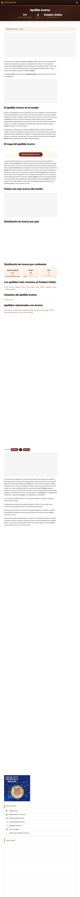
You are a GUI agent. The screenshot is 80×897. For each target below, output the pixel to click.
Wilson (42, 265)
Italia (14, 231)
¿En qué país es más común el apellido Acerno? (20, 304)
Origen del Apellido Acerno (16, 628)
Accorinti (24, 288)
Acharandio (7, 290)
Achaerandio (45, 288)
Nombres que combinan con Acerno (19, 643)
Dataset (55, 838)
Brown (23, 265)
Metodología (17, 838)
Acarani (11, 454)
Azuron (11, 552)
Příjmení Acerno (14, 682)
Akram (11, 560)
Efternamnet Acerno (16, 698)
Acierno (6, 278)
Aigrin (10, 539)
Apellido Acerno (13, 621)
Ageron (11, 476)
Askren (11, 488)
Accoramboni (8, 288)
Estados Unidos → (11, 267)
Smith (6, 265)
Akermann (12, 543)
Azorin (10, 531)
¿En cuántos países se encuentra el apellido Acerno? (22, 317)
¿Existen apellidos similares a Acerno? (18, 335)
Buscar (55, 769)
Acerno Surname (15, 655)
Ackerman (12, 492)
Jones (28, 265)
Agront (11, 573)
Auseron (11, 522)
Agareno (11, 450)
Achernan (15, 290)
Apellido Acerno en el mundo (17, 624)
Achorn (20, 290)
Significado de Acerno (15, 635)
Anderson (48, 265)
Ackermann (12, 497)
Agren (10, 556)
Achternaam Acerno (15, 678)
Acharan (51, 288)
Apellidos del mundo (11, 29)
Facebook (26, 341)
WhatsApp (14, 341)
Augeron (11, 514)
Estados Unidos (17, 227)
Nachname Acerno (15, 661)
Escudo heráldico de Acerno (17, 632)
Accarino (11, 438)
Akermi (11, 429)
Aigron (11, 564)
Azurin (10, 548)
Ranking (38, 838)
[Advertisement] (40, 45)
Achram (11, 442)
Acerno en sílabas (14, 639)
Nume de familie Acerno (17, 695)
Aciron (25, 290)
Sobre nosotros (28, 838)
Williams (17, 265)
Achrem (11, 433)
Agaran (11, 518)
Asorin (10, 501)
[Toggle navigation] (77, 3)
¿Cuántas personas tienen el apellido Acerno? (20, 323)
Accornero (31, 288)
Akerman (11, 535)
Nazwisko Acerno (15, 675)
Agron (10, 569)
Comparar (46, 838)
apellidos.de (39, 831)
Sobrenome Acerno (15, 672)
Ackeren (30, 290)
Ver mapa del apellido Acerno (31, 154)
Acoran (11, 484)
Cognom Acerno (14, 668)
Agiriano (11, 526)
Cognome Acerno (15, 665)
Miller (33, 265)
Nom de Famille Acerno (16, 658)
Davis (37, 265)
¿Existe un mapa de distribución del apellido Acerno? (22, 329)
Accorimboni (17, 288)
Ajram (10, 581)
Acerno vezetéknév (15, 691)
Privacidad (63, 838)
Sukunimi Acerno (15, 688)
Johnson (11, 265)
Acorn (11, 278)
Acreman (11, 509)
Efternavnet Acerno (15, 685)
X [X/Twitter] (20, 341)
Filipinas (15, 236)
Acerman (37, 288)
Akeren (11, 480)
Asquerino (12, 505)
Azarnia (11, 577)
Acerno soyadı (14, 701)
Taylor (54, 265)
